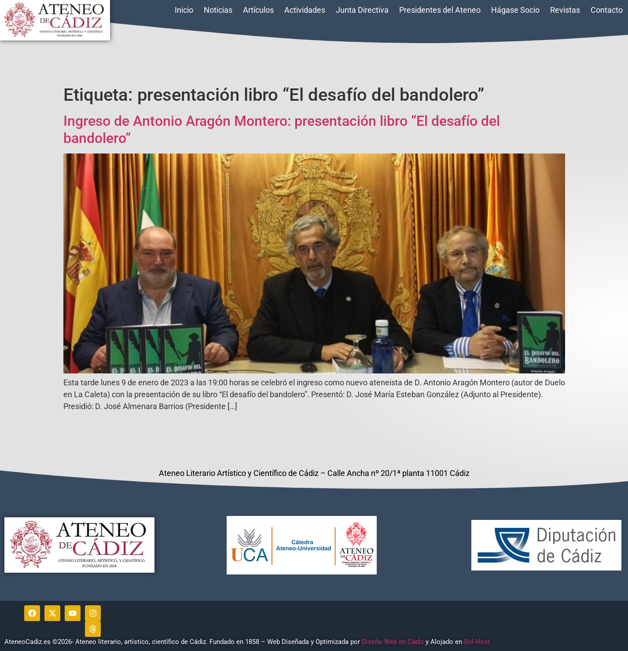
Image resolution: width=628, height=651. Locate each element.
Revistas (565, 10)
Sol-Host (478, 642)
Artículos (258, 10)
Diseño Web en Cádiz (393, 642)
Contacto (607, 10)
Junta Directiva (362, 10)
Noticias (218, 10)
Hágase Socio (515, 10)
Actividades (304, 10)
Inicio (184, 10)
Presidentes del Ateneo (440, 10)
